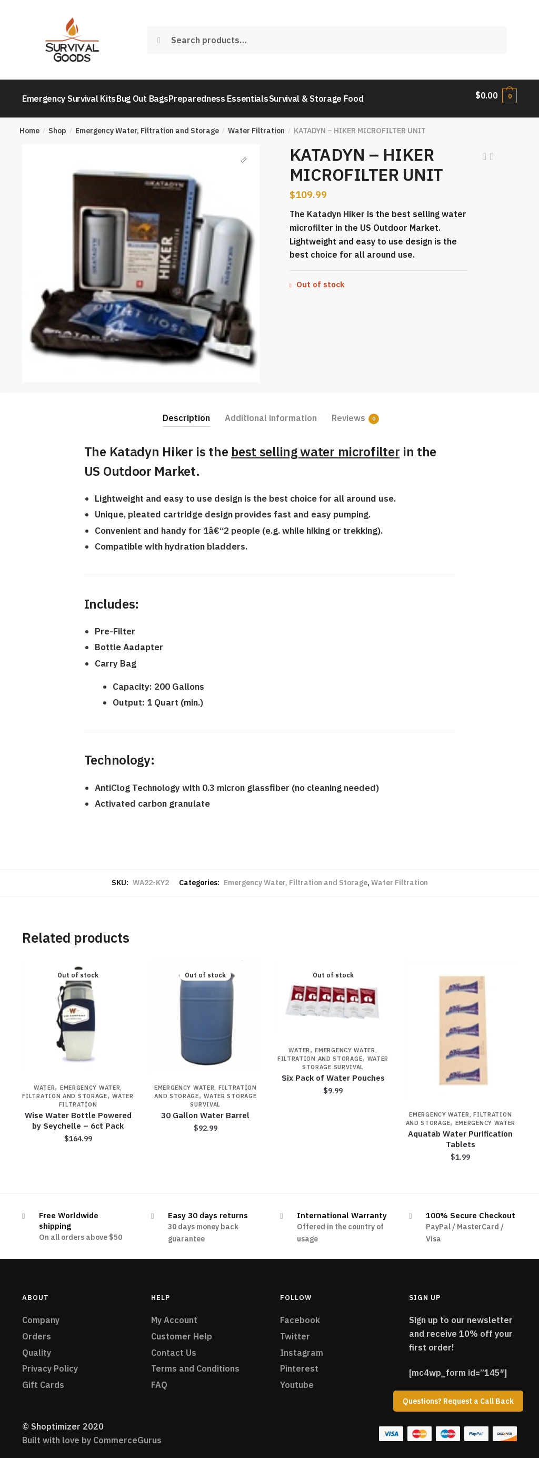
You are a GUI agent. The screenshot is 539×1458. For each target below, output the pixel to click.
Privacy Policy (50, 1362)
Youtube (297, 1378)
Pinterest (299, 1362)
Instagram (301, 1346)
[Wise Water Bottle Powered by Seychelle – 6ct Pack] (78, 1010)
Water (44, 1081)
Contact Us (173, 1346)
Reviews (348, 411)
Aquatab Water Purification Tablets (460, 1132)
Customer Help (181, 1330)
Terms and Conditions (195, 1362)
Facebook (300, 1313)
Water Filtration (256, 124)
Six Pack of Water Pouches (333, 1071)
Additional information (271, 411)
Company (40, 1313)
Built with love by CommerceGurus (92, 1433)
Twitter (295, 1330)
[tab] (186, 403)
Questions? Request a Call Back (458, 1401)
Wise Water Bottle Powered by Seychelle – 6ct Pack (78, 1114)
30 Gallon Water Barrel (205, 1109)
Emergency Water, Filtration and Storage (147, 124)
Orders (36, 1330)
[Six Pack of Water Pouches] (332, 991)
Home (29, 124)
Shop (57, 124)
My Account (174, 1313)
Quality (36, 1346)
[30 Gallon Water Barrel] (205, 1010)
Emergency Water (485, 1116)
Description (186, 411)
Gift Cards (43, 1378)
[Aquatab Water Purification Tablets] (460, 1023)
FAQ (159, 1378)
